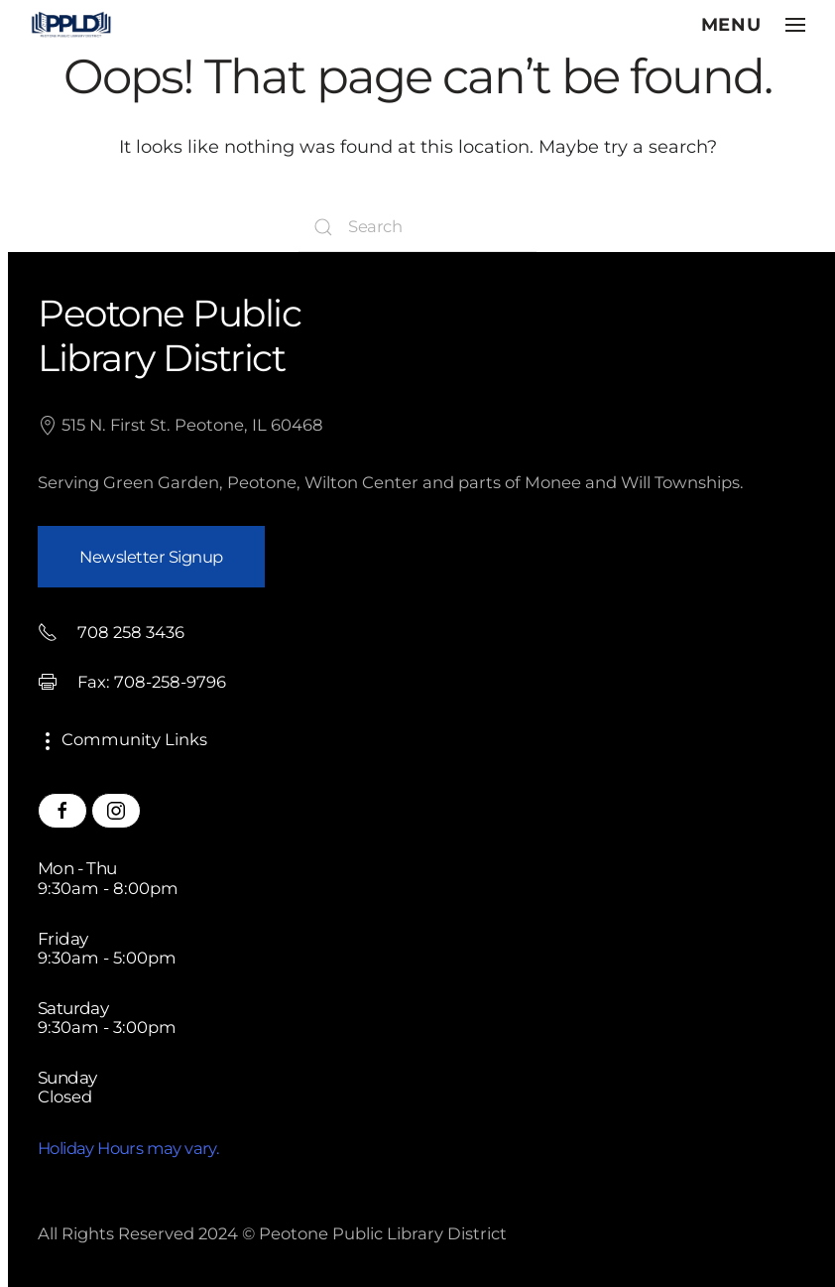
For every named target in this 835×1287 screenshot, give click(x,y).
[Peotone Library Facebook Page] (62, 811)
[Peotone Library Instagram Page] (116, 811)
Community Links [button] (122, 739)
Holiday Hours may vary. (128, 1148)
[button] (753, 25)
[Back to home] (71, 25)
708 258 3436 (111, 632)
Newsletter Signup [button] (151, 557)
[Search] (417, 227)
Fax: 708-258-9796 (132, 682)
